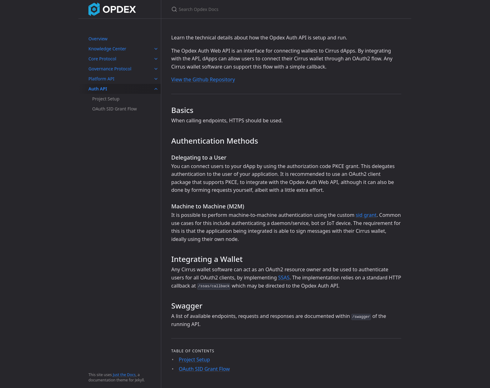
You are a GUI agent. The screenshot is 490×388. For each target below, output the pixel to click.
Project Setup (105, 99)
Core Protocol (102, 59)
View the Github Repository (203, 79)
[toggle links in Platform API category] (156, 79)
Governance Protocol (109, 69)
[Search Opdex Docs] (245, 9)
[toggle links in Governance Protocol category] (156, 69)
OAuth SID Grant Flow (114, 109)
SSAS (284, 277)
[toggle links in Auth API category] (156, 89)
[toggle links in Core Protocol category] (156, 59)
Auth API (97, 89)
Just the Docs (124, 374)
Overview (98, 39)
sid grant (366, 215)
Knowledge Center (107, 49)
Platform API (101, 79)
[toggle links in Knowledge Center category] (156, 49)
